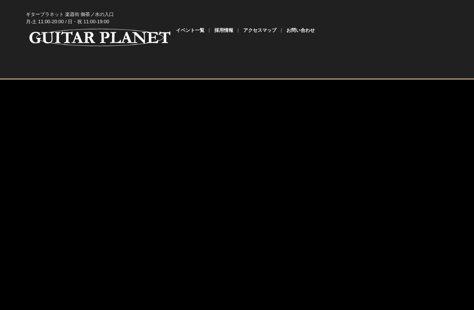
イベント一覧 (190, 30)
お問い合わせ (300, 30)
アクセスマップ (259, 30)
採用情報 (223, 30)
